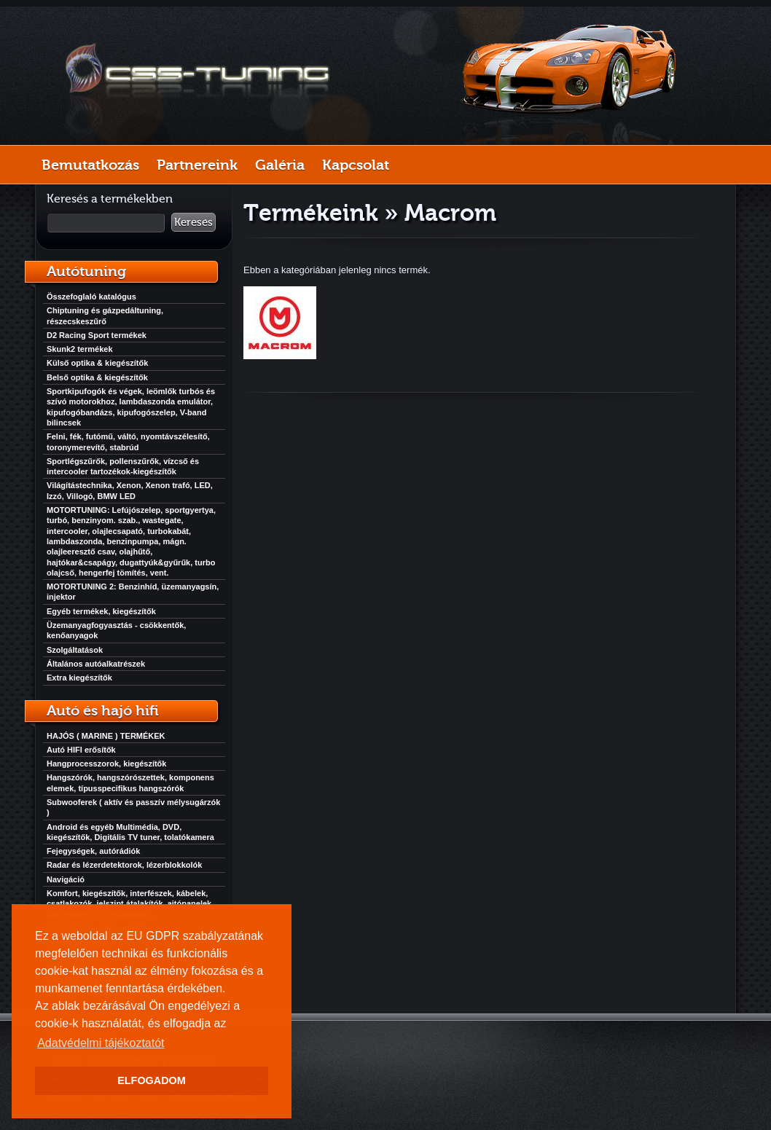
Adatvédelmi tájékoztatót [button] (100, 1043)
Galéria (280, 164)
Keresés (193, 222)
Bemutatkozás (90, 164)
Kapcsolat (355, 164)
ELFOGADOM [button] (151, 1080)
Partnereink (197, 164)
